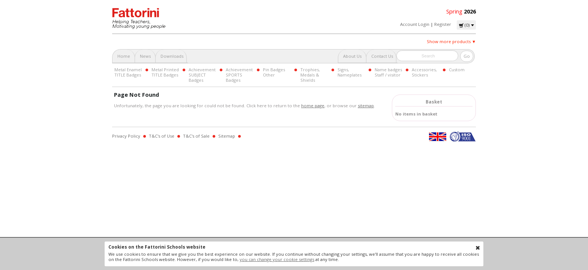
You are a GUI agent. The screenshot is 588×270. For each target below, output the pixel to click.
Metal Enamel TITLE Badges (128, 72)
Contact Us (382, 56)
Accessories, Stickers (424, 72)
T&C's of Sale (196, 136)
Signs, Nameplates (350, 72)
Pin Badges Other (274, 72)
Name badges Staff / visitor (388, 72)
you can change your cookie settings (277, 259)
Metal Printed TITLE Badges (165, 72)
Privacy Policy (126, 136)
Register (442, 24)
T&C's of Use (161, 136)
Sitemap (226, 136)
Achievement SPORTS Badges (239, 75)
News (145, 56)
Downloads (171, 56)
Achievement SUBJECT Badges (202, 75)
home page (312, 105)
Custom (457, 69)
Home (123, 56)
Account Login (414, 24)
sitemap (366, 105)
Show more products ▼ (451, 41)
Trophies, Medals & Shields (310, 75)
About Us (352, 56)
